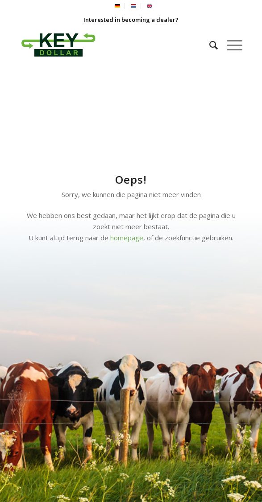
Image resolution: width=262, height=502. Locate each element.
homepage (126, 237)
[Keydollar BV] (109, 45)
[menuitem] (117, 6)
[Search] (209, 45)
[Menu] (230, 45)
